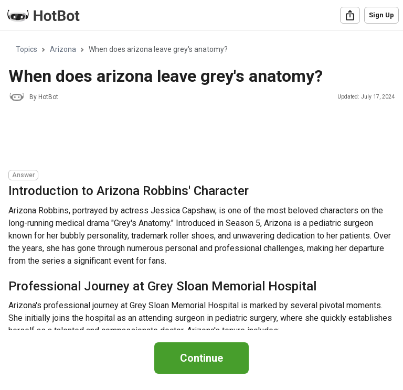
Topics (26, 49)
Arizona (63, 49)
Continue (201, 358)
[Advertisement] (199, 137)
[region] (201, 180)
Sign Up (381, 15)
